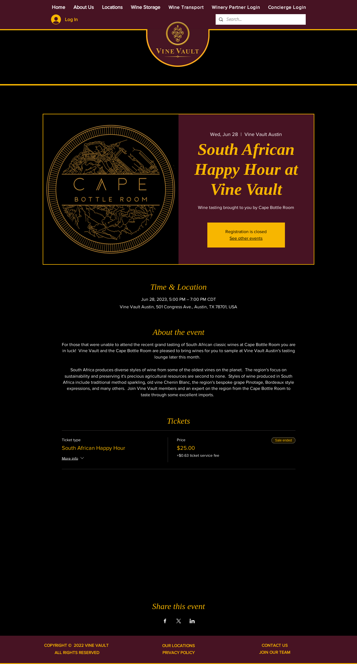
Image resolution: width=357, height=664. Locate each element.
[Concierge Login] (286, 7)
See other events (246, 238)
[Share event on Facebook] (165, 621)
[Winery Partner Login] (235, 7)
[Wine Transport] (186, 7)
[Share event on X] (178, 621)
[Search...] (260, 19)
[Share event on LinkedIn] (192, 621)
